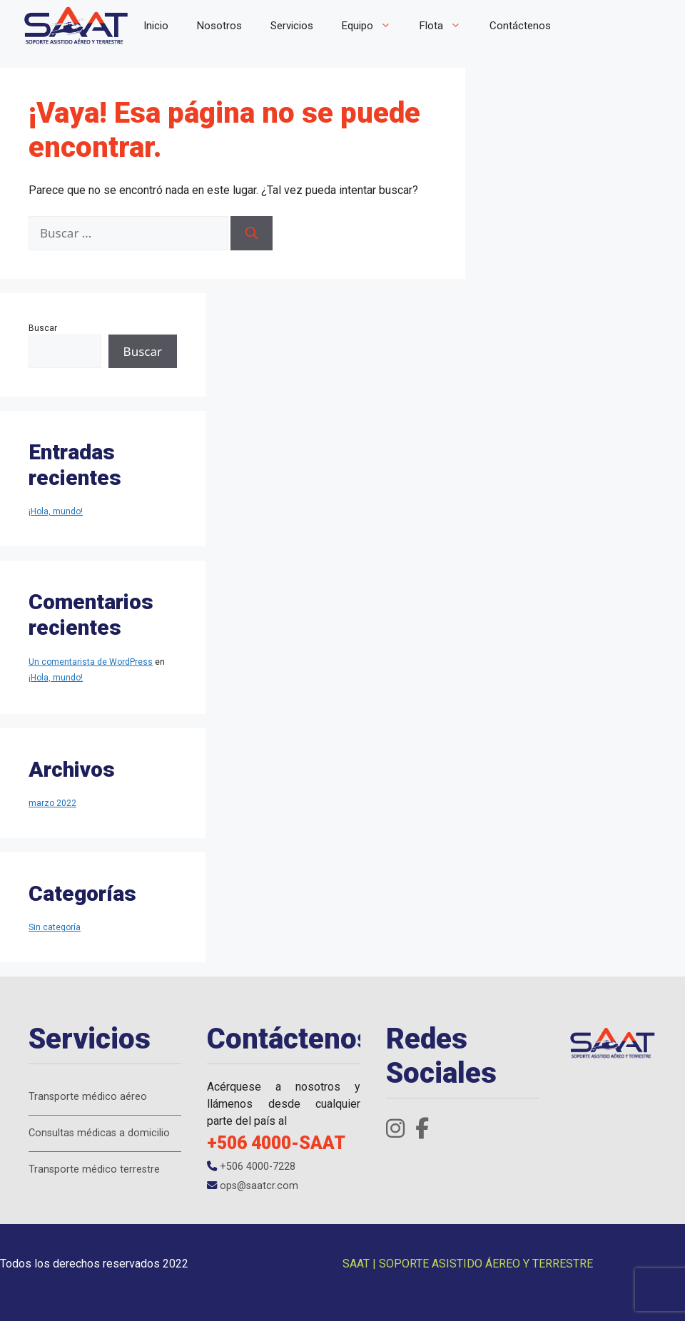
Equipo (373, 25)
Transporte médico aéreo (88, 1097)
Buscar (43, 328)
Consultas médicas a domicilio (99, 1133)
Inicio (155, 25)
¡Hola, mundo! (56, 511)
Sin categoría (55, 927)
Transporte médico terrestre (94, 1169)
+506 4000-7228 (251, 1167)
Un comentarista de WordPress (91, 662)
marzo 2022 (52, 803)
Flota (447, 25)
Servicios (291, 25)
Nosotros (219, 25)
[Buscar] (251, 233)
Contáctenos (520, 25)
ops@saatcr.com (252, 1186)
